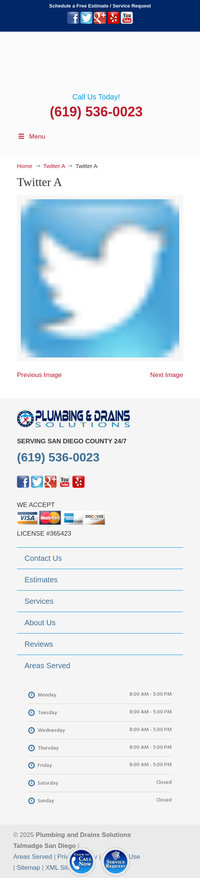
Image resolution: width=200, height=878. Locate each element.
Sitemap (28, 867)
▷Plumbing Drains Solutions (100, 62)
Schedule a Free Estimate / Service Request (100, 6)
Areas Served (32, 856)
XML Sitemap (64, 867)
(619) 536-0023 (96, 111)
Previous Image (39, 375)
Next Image (166, 375)
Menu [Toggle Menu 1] (31, 136)
